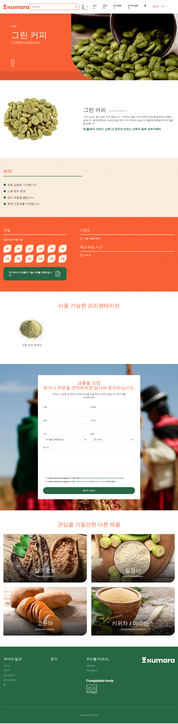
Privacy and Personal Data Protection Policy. (103, 478)
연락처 (105, 6)
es (163, 6)
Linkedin (90, 666)
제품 (83, 6)
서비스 (95, 6)
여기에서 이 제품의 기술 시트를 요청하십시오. (35, 274)
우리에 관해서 (133, 6)
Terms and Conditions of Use (90, 481)
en (157, 6)
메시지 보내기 (89, 490)
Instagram (92, 671)
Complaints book (100, 687)
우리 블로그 (117, 6)
